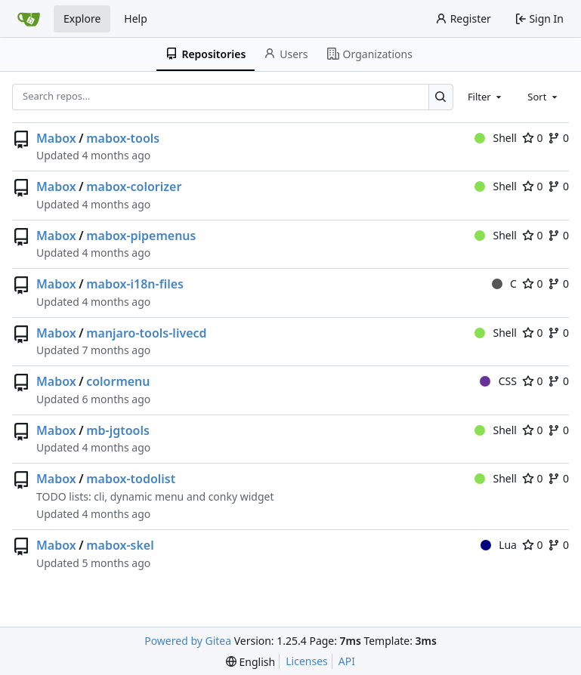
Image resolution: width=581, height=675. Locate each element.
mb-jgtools (118, 430)
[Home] (29, 18)
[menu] (250, 662)
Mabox (56, 138)
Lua (499, 545)
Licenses (307, 661)
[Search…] (440, 97)
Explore (81, 18)
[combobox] (486, 96)
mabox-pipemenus (141, 235)
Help (135, 18)
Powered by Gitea (187, 640)
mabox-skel (120, 545)
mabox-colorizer (133, 186)
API (346, 661)
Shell (495, 138)
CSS (498, 381)
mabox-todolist (130, 478)
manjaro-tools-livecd (146, 333)
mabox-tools (122, 138)
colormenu (118, 381)
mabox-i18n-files (135, 283)
